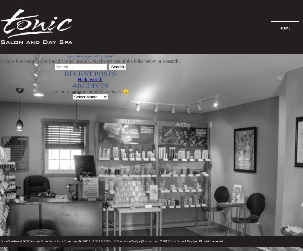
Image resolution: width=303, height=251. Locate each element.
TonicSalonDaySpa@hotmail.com (138, 241)
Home (285, 28)
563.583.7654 (103, 241)
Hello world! (90, 79)
